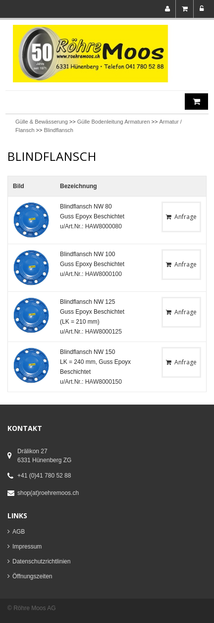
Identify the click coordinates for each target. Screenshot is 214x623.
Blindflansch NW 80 (86, 206)
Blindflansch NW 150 (87, 351)
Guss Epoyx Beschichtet (92, 216)
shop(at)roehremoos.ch (48, 492)
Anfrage (181, 216)
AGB (18, 531)
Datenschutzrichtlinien (41, 561)
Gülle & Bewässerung (41, 122)
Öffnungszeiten (32, 576)
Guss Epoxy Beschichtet (92, 264)
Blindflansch (58, 130)
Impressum (27, 546)
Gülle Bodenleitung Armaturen (113, 122)
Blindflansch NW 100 (87, 254)
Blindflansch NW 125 (87, 301)
